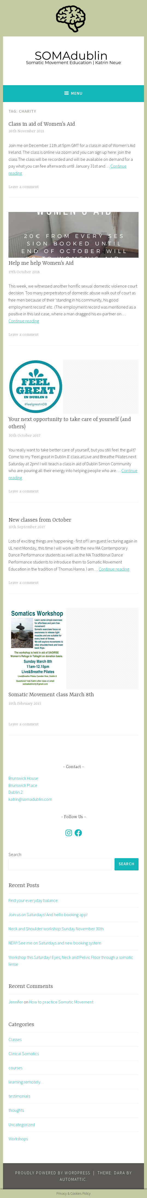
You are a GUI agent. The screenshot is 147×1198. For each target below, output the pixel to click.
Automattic (73, 1179)
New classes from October (39, 520)
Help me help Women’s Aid (41, 263)
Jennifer (15, 1002)
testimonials (19, 1096)
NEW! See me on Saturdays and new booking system (54, 943)
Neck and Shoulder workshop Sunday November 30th (56, 928)
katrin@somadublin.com (30, 799)
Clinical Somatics (23, 1053)
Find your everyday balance (33, 900)
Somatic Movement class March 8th (51, 695)
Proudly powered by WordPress (52, 1172)
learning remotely (24, 1082)
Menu (77, 93)
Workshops (18, 1138)
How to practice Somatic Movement (61, 1002)
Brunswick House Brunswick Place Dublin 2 (23, 785)
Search (14, 854)
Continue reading (23, 321)
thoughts (16, 1110)
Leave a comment (23, 187)
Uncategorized (21, 1124)
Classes (15, 1039)
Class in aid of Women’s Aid (41, 124)
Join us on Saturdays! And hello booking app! (48, 914)
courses (15, 1067)
